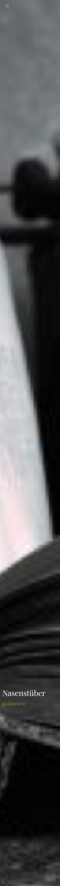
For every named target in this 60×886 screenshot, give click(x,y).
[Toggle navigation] (7, 6)
